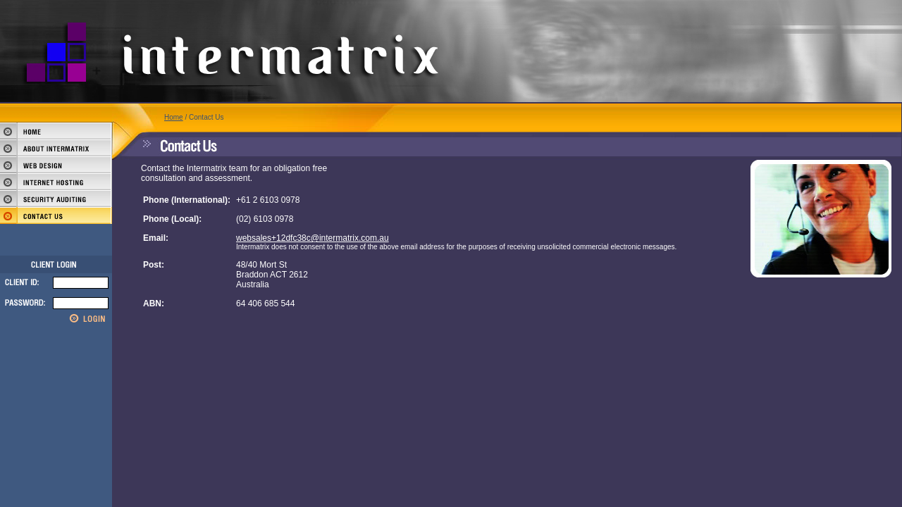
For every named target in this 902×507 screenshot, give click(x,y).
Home (173, 117)
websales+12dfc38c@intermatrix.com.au (312, 238)
